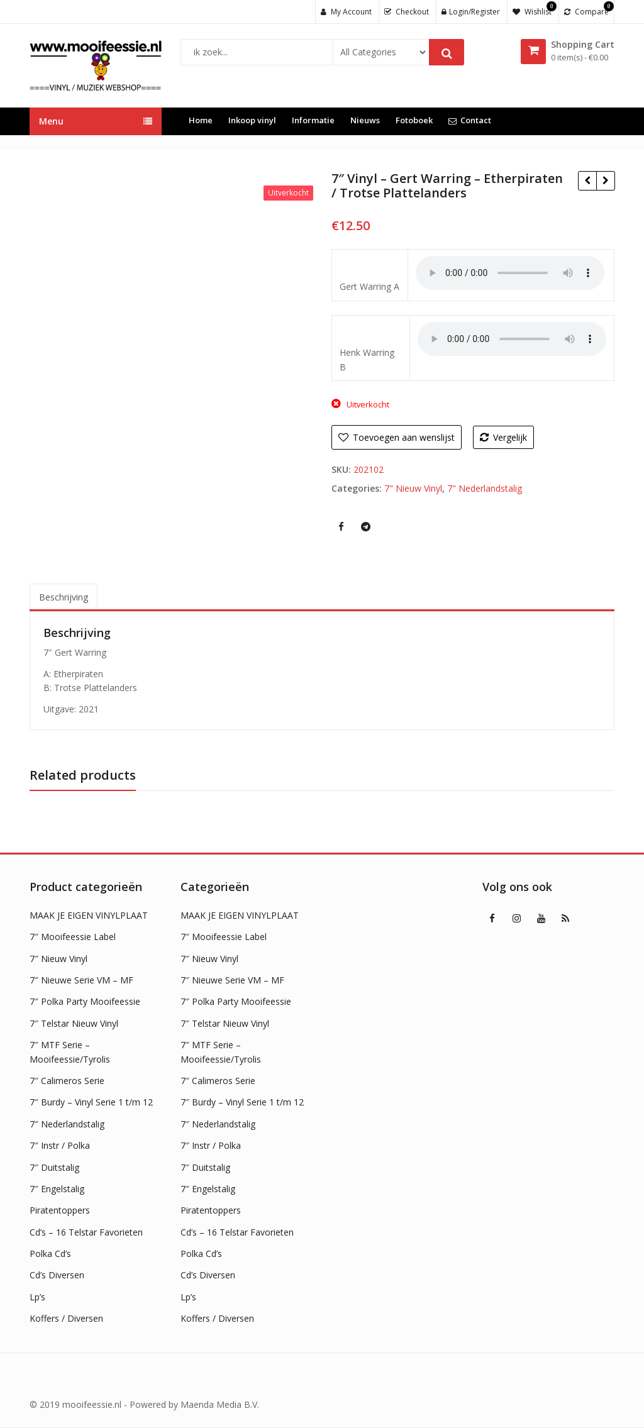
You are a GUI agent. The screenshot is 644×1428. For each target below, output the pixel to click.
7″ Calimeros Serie (67, 1081)
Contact (469, 120)
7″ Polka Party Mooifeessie (85, 1001)
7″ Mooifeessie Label (73, 937)
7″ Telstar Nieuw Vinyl (74, 1023)
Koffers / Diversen (66, 1318)
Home (201, 120)
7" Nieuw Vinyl (413, 488)
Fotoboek (414, 120)
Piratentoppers (60, 1210)
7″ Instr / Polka (60, 1145)
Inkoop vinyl (252, 120)
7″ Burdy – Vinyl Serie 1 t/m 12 (91, 1102)
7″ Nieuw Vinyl (58, 959)
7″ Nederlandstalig (67, 1124)
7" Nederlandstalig (484, 488)
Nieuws (365, 120)
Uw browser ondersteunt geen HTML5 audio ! (510, 273)
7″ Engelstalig (57, 1189)
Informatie (313, 120)
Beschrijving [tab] (63, 597)
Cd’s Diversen (57, 1275)
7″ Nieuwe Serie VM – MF (81, 980)
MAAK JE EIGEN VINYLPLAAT (89, 915)
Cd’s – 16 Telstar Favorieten (86, 1232)
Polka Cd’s (50, 1253)
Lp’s (37, 1297)
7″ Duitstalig (54, 1167)
